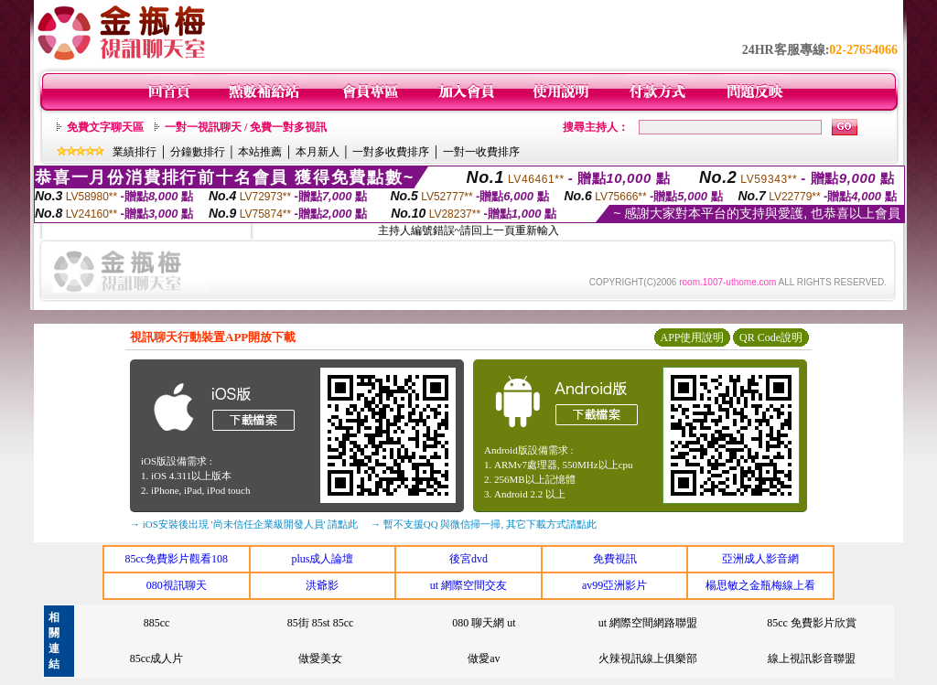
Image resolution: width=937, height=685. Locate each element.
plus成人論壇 (322, 558)
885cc (157, 622)
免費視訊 (615, 558)
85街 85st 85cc (320, 622)
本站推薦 (260, 151)
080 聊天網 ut (483, 622)
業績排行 (134, 151)
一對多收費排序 (390, 151)
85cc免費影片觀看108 (176, 558)
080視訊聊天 (176, 585)
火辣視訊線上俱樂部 (647, 658)
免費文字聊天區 (105, 127)
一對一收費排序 (481, 151)
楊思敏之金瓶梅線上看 (760, 585)
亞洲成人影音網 (760, 558)
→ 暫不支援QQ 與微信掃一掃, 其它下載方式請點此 (484, 524)
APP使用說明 (692, 337)
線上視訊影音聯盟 (812, 658)
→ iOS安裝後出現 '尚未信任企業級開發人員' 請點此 (244, 524)
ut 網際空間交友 (468, 585)
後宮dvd (468, 558)
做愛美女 (320, 658)
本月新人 (317, 151)
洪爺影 (322, 585)
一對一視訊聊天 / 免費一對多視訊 (246, 127)
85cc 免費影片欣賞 (811, 622)
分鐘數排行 (197, 151)
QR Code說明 (770, 337)
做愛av (484, 658)
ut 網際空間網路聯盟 (647, 622)
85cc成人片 (157, 658)
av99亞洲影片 (614, 585)
